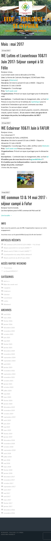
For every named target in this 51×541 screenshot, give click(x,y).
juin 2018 (7, 460)
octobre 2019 (8, 414)
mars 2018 (7, 467)
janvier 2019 (8, 437)
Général (6, 294)
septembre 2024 (9, 357)
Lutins (6, 301)
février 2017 (8, 503)
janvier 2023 (8, 367)
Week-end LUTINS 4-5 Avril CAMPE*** (17, 251)
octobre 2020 (8, 387)
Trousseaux (8, 268)
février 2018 (8, 470)
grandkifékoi (36, 159)
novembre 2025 (9, 331)
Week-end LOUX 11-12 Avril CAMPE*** (18, 248)
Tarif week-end (11, 91)
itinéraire (45, 146)
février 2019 (8, 434)
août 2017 (7, 490)
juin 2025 (7, 337)
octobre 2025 (8, 334)
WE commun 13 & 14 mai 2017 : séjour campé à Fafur (24, 200)
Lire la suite (6, 215)
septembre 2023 (9, 361)
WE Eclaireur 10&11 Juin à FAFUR (25, 128)
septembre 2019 (9, 417)
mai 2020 (7, 394)
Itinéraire (13, 80)
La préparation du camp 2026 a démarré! (18, 254)
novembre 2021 (9, 377)
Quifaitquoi (35, 102)
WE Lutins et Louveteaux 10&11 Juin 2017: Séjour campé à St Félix (24, 61)
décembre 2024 (9, 351)
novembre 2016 (9, 513)
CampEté (7, 288)
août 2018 (7, 453)
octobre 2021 (8, 381)
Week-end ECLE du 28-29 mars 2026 (17, 258)
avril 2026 (7, 314)
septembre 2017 (9, 486)
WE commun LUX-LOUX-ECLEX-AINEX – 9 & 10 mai (22, 244)
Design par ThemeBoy (8, 534)
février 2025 (8, 344)
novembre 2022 (9, 371)
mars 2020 (7, 397)
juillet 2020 (8, 390)
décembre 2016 (9, 510)
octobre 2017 (8, 483)
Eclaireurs (7, 291)
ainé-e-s (6, 281)
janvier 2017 (8, 506)
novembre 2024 (9, 354)
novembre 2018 (9, 443)
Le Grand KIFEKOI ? (11, 271)
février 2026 (8, 321)
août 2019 (7, 420)
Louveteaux (8, 298)
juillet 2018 (8, 457)
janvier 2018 (8, 473)
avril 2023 (7, 364)
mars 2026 (7, 318)
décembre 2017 (9, 477)
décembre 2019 (9, 407)
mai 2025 (7, 341)
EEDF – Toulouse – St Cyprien (25, 22)
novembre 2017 (9, 480)
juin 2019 (7, 424)
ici (47, 99)
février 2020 (8, 400)
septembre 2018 (9, 450)
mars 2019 (7, 430)
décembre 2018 (9, 440)
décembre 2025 (9, 328)
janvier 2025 (8, 347)
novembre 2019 (9, 410)
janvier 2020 (8, 404)
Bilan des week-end (10, 284)
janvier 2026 (8, 324)
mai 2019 (7, 427)
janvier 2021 (8, 384)
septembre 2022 (9, 374)
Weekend (7, 304)
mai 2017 (7, 493)
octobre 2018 (8, 447)
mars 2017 (7, 500)
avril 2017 (7, 496)
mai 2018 (7, 463)
